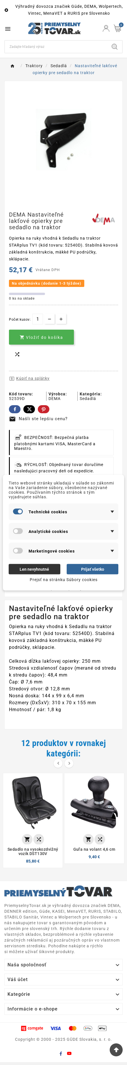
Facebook (14, 409)
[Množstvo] (37, 319)
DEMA (54, 398)
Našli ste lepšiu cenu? (38, 418)
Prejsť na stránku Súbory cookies (64, 579)
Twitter (29, 409)
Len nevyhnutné (34, 569)
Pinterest (43, 409)
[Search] (56, 47)
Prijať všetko (92, 569)
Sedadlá (88, 398)
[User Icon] (106, 28)
